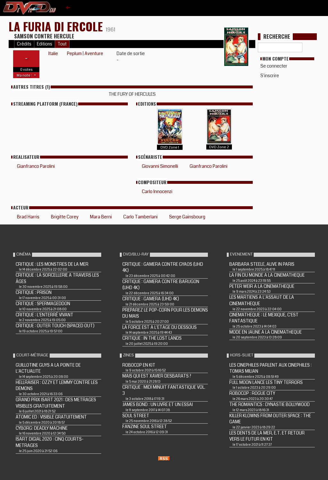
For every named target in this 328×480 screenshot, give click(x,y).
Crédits (24, 44)
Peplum (74, 53)
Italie (53, 53)
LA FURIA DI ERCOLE (57, 26)
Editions (44, 44)
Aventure (94, 53)
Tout (62, 44)
